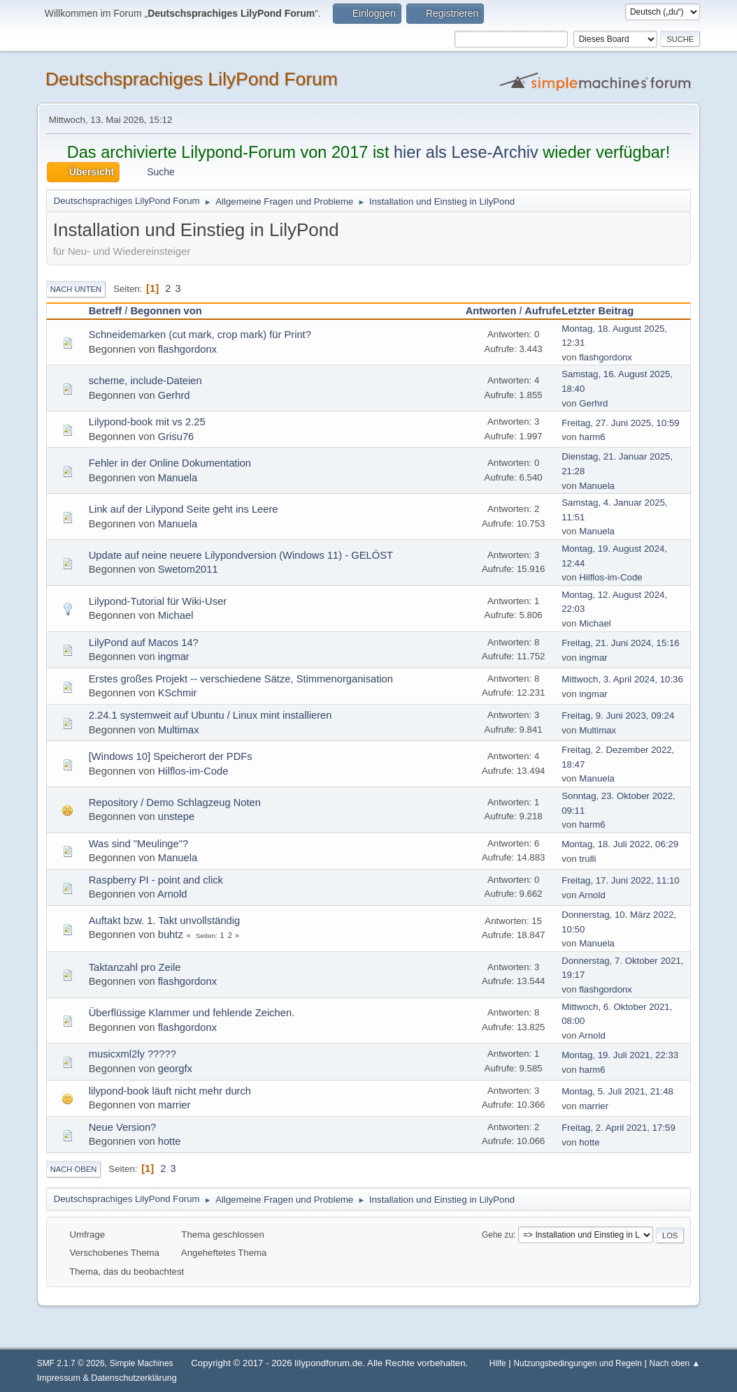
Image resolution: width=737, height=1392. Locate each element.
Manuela (177, 477)
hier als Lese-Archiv (466, 152)
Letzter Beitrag (603, 310)
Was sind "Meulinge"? (138, 843)
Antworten (491, 310)
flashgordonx (187, 349)
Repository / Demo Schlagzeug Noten (175, 802)
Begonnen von (165, 310)
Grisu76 (176, 436)
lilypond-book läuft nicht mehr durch (170, 1091)
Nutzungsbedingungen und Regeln (577, 1363)
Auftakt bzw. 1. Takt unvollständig (165, 920)
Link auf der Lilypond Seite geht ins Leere (183, 509)
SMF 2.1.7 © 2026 (71, 1363)
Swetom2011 (188, 569)
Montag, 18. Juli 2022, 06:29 (619, 844)
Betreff (105, 310)
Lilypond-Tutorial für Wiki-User (158, 601)
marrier (174, 1105)
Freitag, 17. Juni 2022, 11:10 (620, 880)
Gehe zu (497, 1235)
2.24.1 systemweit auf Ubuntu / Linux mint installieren (210, 715)
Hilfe (497, 1363)
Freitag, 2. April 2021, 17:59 (618, 1127)
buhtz (170, 934)
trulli (587, 858)
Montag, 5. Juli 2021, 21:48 (617, 1091)
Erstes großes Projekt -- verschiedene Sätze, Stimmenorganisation (241, 678)
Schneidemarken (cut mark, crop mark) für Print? (200, 334)
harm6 (592, 437)
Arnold (172, 894)
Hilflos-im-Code (610, 577)
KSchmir (177, 692)
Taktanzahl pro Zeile (135, 967)
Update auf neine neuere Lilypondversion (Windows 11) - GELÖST (241, 555)
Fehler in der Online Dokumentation (170, 463)
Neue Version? (123, 1127)
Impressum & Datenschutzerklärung (107, 1378)
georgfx (175, 1068)
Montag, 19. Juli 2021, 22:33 (619, 1055)
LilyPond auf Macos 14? (144, 642)
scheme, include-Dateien (145, 380)
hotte (169, 1141)
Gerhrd (174, 395)
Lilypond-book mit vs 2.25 (147, 421)
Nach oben (73, 1169)
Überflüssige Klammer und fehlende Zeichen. (192, 1012)
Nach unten (75, 289)
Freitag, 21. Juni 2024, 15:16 (620, 643)
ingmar (173, 656)
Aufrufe (542, 310)
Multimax (178, 729)
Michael (176, 615)
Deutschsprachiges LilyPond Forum (191, 78)
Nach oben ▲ (675, 1363)
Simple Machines (141, 1363)
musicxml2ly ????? (132, 1054)
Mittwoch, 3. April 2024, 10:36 (622, 679)
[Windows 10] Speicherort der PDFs (170, 756)
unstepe (176, 816)
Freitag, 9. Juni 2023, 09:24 (617, 715)
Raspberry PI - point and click (156, 880)
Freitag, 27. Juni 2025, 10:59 (620, 423)
